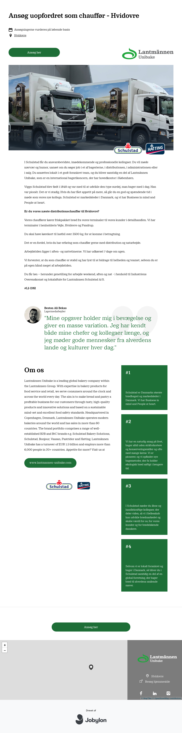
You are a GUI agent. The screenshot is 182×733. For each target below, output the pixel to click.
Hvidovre (20, 35)
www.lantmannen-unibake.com (50, 462)
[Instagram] (168, 693)
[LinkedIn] (155, 693)
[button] (91, 666)
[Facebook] (141, 693)
